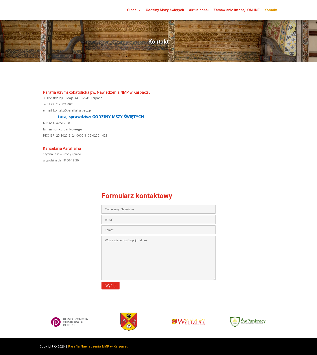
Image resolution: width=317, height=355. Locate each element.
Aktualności (198, 10)
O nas (131, 10)
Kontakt (270, 10)
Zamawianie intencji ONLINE (236, 10)
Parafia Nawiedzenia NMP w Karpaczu (98, 346)
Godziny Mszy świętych (165, 10)
